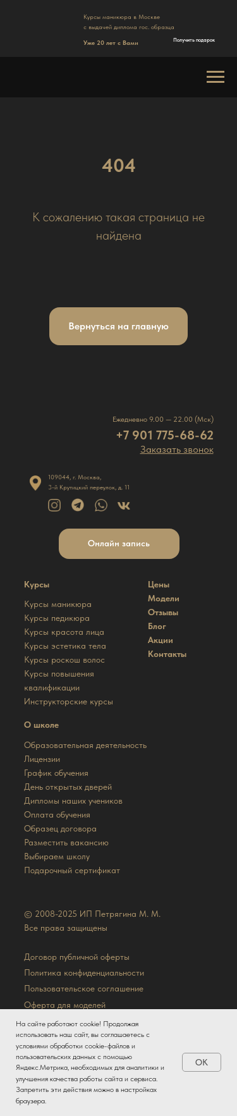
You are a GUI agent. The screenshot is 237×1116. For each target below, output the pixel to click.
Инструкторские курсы (68, 701)
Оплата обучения (57, 814)
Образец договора (60, 828)
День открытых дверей (68, 787)
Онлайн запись (119, 543)
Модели (163, 598)
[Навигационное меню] (215, 77)
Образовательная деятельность (85, 745)
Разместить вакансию (66, 842)
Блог (157, 626)
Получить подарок (194, 40)
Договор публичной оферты (77, 957)
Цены (158, 584)
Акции (160, 640)
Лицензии (42, 759)
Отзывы (163, 612)
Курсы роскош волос (64, 659)
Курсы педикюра (57, 618)
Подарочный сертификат (72, 870)
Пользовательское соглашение (83, 988)
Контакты (167, 654)
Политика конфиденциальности (84, 972)
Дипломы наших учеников (73, 800)
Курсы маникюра (58, 604)
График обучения (56, 773)
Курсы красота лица (64, 632)
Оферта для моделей (65, 1005)
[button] (177, 449)
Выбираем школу (57, 856)
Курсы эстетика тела (65, 646)
